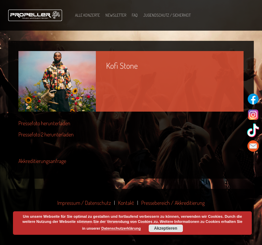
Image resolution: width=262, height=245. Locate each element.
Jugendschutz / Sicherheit (167, 15)
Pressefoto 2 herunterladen (46, 134)
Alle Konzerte (87, 15)
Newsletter (115, 15)
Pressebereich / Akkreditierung (173, 202)
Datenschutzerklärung (121, 228)
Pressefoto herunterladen (44, 123)
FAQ (135, 15)
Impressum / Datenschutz (84, 202)
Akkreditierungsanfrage (42, 161)
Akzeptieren (165, 228)
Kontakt (126, 202)
